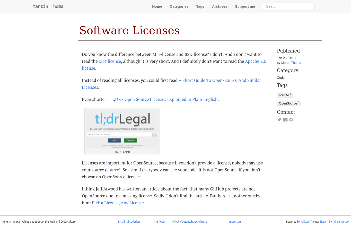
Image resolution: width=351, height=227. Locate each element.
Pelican (305, 221)
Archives (219, 6)
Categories (179, 6)
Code (281, 78)
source (113, 170)
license (285, 95)
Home (157, 6)
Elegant (324, 221)
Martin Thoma (48, 6)
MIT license (110, 61)
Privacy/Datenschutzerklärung (189, 221)
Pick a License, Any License (118, 203)
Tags (200, 6)
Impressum (235, 221)
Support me (245, 6)
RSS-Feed (159, 221)
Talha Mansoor (341, 221)
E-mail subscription (129, 221)
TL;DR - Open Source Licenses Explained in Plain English (163, 99)
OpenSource (289, 103)
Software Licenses (129, 30)
